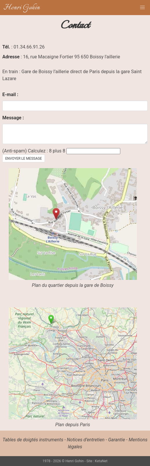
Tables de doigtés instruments (33, 439)
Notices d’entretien (86, 439)
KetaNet (101, 461)
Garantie (116, 439)
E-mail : (10, 94)
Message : (13, 117)
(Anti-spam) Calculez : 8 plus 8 (33, 151)
